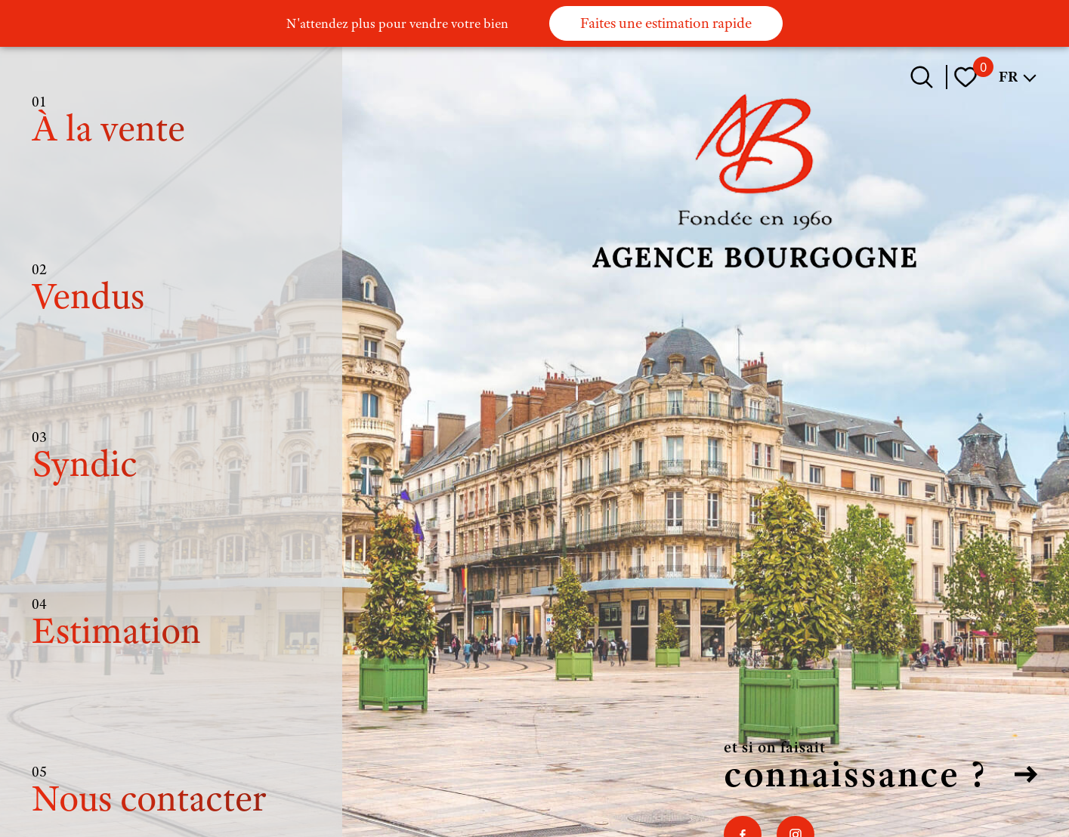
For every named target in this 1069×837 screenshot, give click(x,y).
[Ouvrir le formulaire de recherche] (922, 77)
